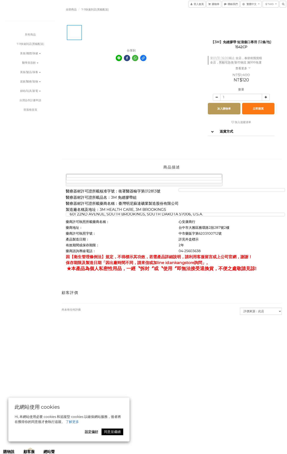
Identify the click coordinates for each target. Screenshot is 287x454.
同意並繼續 (112, 432)
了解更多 (72, 422)
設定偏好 (91, 432)
